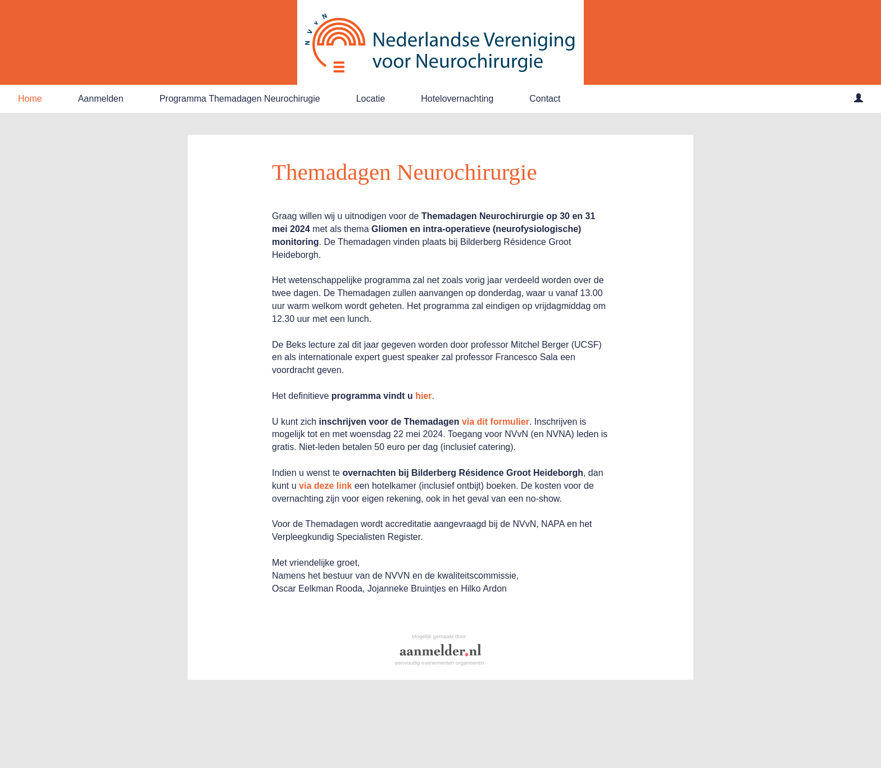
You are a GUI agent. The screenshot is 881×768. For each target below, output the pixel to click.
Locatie (370, 98)
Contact (544, 98)
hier (423, 396)
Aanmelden (101, 98)
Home (30, 98)
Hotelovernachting (457, 98)
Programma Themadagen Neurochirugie (240, 98)
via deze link (325, 485)
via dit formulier (495, 421)
